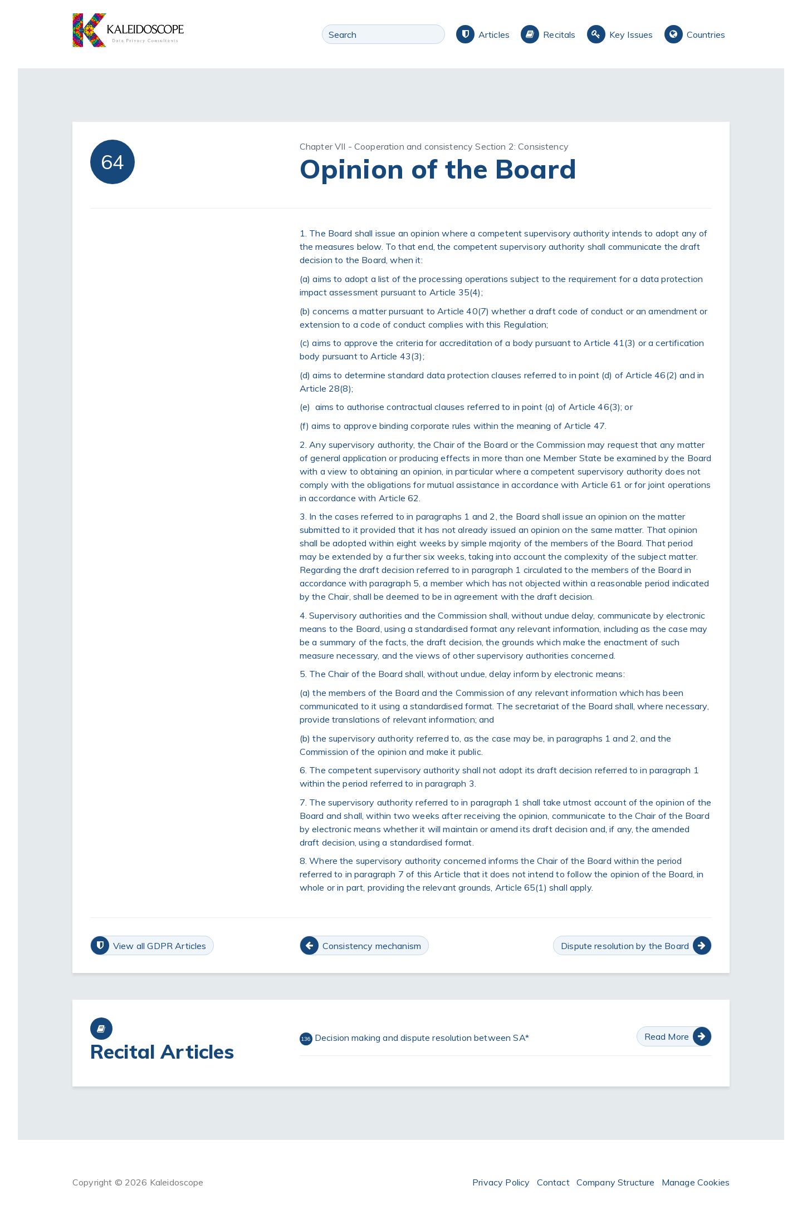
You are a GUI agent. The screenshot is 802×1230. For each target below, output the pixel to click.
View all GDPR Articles (160, 945)
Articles (494, 34)
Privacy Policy (501, 1182)
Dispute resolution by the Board (625, 945)
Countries (706, 34)
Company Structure (615, 1182)
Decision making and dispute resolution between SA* (414, 1038)
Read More (666, 1036)
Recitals (559, 34)
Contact (553, 1182)
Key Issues (631, 34)
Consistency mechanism (371, 945)
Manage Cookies (696, 1182)
